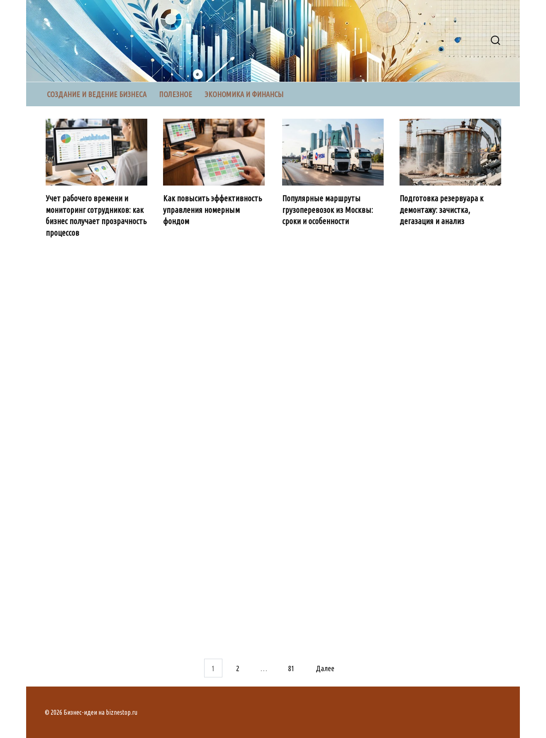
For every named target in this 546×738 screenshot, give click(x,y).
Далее (325, 668)
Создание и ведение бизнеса (96, 94)
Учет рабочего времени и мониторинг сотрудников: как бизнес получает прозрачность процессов (96, 215)
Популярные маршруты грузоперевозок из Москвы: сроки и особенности (328, 210)
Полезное (175, 94)
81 (291, 668)
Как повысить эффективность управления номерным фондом (213, 210)
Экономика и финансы (244, 94)
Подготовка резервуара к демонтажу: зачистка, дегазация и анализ (442, 210)
